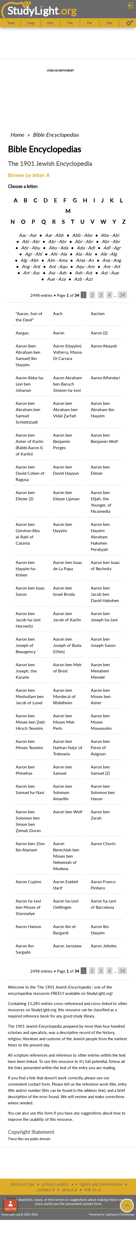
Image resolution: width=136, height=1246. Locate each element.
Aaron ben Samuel (62, 769)
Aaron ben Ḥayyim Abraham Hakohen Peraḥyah (100, 537)
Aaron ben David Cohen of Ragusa (30, 473)
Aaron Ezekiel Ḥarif (65, 884)
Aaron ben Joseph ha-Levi (104, 616)
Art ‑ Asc (31, 272)
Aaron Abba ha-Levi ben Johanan (30, 384)
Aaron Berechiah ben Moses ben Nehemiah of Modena (66, 856)
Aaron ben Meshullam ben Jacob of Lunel (30, 696)
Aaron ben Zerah (100, 814)
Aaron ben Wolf (67, 811)
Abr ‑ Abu (30, 247)
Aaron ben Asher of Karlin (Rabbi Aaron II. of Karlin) (29, 444)
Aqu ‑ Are (85, 266)
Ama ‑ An (85, 260)
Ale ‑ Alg (108, 254)
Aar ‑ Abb (54, 235)
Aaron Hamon (28, 926)
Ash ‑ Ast (83, 272)
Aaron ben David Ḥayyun (66, 469)
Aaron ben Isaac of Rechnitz (105, 565)
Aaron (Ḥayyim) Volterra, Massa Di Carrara (67, 352)
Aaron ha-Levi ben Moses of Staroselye (28, 907)
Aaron (58, 332)
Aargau (22, 332)
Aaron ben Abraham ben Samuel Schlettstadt (28, 412)
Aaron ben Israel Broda (64, 591)
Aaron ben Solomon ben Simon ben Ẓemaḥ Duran (28, 821)
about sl (69, 1189)
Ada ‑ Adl (86, 247)
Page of (68, 295)
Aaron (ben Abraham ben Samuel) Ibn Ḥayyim (28, 355)
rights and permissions (101, 1184)
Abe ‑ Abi (110, 235)
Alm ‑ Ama (57, 260)
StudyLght (32, 10)
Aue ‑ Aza (56, 279)
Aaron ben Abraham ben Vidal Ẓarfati (65, 409)
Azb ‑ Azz (83, 279)
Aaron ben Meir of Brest (67, 667)
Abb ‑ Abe (82, 235)
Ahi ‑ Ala (58, 254)
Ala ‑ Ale (83, 254)
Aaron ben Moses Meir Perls (64, 722)
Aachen (98, 313)
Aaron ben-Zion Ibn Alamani (30, 846)
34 (122, 295)
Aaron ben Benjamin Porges (62, 441)
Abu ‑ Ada (58, 247)
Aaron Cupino (28, 881)
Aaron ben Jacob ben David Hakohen (105, 594)
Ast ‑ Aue (110, 272)
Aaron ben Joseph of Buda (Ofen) (67, 645)
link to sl (92, 1189)
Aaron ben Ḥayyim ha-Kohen (26, 568)
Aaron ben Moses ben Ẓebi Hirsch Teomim (30, 722)
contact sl (45, 1189)
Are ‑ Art (111, 266)
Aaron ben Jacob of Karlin (67, 616)
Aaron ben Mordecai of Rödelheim (64, 696)
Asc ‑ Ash (57, 272)
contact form (39, 1084)
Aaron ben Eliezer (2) (25, 495)
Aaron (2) (99, 332)
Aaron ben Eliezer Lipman (66, 495)
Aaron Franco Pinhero (103, 884)
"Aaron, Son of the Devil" (29, 316)
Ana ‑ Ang (111, 260)
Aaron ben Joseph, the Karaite (26, 670)
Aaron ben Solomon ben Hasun (103, 792)
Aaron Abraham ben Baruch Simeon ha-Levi (67, 384)
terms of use (22, 1184)
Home (17, 134)
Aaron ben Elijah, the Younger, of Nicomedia (101, 502)
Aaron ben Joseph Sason (103, 642)
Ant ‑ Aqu (58, 266)
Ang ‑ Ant (31, 266)
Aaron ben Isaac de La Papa (67, 565)
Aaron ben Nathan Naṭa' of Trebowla (67, 747)
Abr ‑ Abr (57, 241)
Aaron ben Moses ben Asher (101, 696)
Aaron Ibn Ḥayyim (100, 929)
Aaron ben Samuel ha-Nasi (30, 789)
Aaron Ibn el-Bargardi (65, 929)
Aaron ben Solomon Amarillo (62, 792)
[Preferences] (129, 23)
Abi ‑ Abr (30, 241)
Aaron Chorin (103, 843)
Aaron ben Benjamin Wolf (104, 438)
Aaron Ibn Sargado (25, 948)
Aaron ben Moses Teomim (29, 744)
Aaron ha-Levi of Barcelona (103, 904)
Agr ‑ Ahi (33, 254)
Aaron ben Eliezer (100, 469)
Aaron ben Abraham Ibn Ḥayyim (102, 409)
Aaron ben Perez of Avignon (100, 747)
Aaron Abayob (104, 345)
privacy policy (55, 1184)
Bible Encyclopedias (56, 134)
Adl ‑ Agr (112, 247)
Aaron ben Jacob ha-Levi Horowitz (28, 619)
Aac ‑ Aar (27, 235)
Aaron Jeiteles (104, 945)
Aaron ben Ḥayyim (62, 527)
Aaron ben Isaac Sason (30, 591)
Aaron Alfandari (105, 377)
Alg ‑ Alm (29, 260)
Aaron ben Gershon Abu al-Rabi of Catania (28, 533)
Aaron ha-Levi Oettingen (65, 904)
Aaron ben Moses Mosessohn (101, 722)
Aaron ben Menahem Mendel (100, 670)
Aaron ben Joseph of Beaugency (26, 645)
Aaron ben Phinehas (25, 769)
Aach (58, 313)
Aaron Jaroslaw (67, 945)
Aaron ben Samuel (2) (100, 769)
